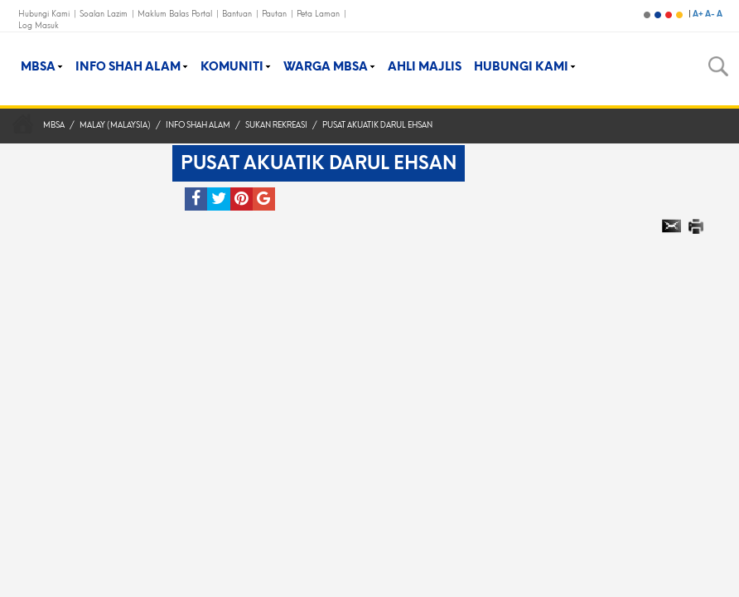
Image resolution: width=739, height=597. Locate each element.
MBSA (54, 124)
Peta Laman (319, 13)
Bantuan (238, 13)
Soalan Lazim (105, 13)
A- (711, 13)
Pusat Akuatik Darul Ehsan (377, 124)
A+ (699, 13)
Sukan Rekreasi (276, 124)
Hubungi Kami (45, 13)
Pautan (275, 13)
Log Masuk (38, 25)
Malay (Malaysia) (115, 124)
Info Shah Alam (198, 124)
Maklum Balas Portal (176, 13)
